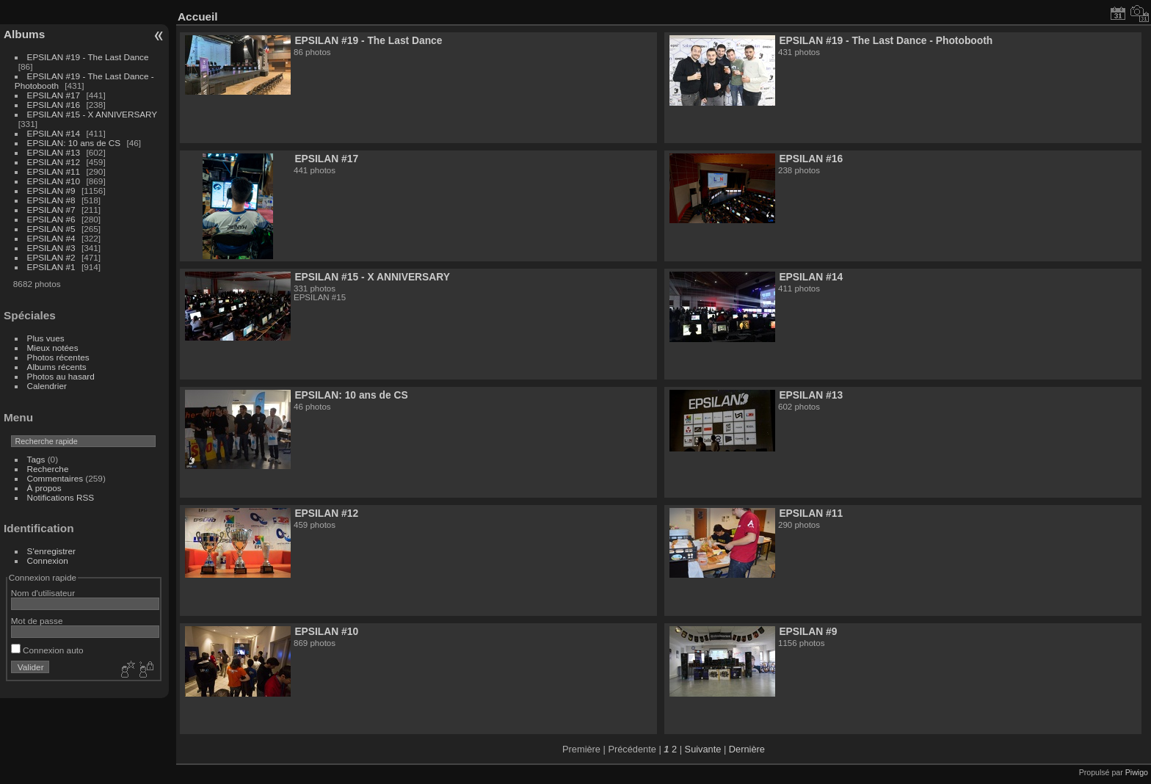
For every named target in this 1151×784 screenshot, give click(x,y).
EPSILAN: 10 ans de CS (74, 143)
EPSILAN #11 (54, 171)
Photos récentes (58, 357)
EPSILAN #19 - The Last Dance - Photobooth (885, 40)
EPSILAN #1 (51, 267)
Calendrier (47, 386)
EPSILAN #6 (51, 219)
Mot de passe (37, 620)
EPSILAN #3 (51, 248)
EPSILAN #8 (51, 200)
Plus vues (46, 338)
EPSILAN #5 (51, 228)
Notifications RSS (61, 497)
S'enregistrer (51, 551)
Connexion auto (47, 650)
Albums (24, 34)
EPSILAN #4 (51, 238)
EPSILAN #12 (54, 162)
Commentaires (55, 478)
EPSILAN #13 (54, 152)
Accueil (198, 16)
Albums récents (57, 366)
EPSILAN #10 (54, 181)
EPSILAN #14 (54, 133)
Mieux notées (53, 347)
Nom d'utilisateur (43, 593)
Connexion (47, 560)
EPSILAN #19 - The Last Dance (88, 57)
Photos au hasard (61, 376)
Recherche (48, 468)
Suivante (703, 749)
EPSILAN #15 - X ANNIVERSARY (92, 114)
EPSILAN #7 (51, 209)
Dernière (747, 749)
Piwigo (1136, 772)
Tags (36, 459)
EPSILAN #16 (54, 104)
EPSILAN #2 (51, 257)
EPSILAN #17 (54, 95)
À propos (44, 488)
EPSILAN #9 (51, 190)
